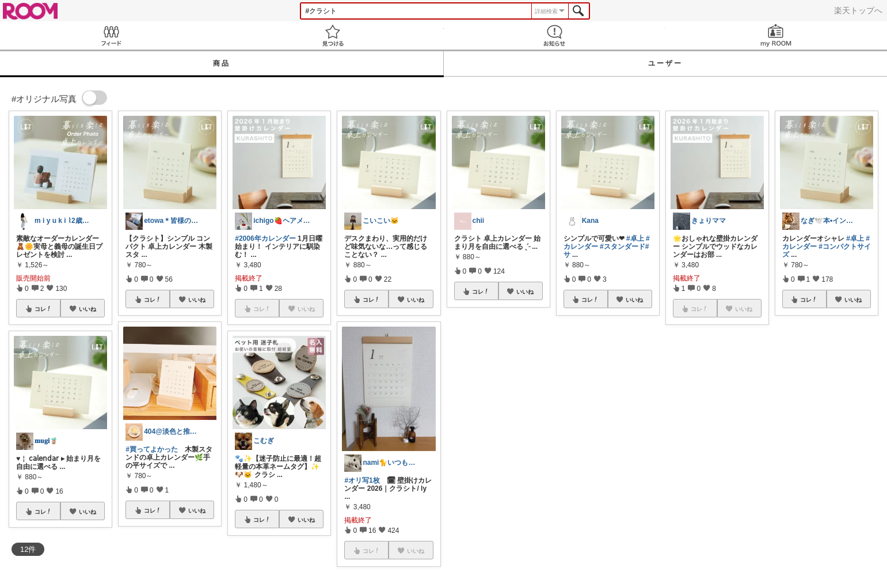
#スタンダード (622, 247)
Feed (111, 35)
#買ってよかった (151, 449)
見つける (332, 35)
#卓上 (635, 238)
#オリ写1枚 (361, 480)
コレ (43, 309)
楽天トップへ (858, 10)
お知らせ (554, 35)
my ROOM (776, 35)
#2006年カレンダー (265, 238)
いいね (87, 309)
